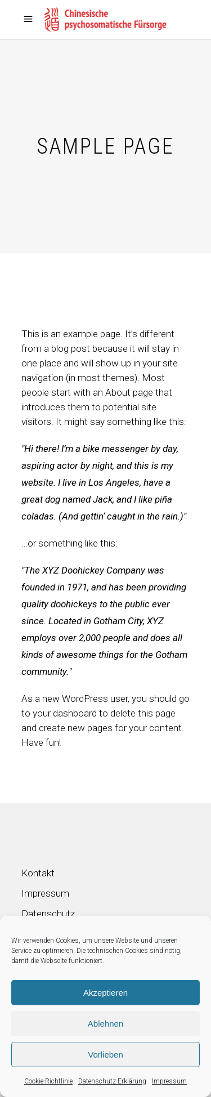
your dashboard (65, 713)
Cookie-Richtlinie (48, 1081)
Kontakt (38, 873)
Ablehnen (105, 1023)
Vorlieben (105, 1054)
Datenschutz (48, 913)
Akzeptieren (105, 992)
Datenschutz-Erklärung (112, 1081)
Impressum (169, 1081)
